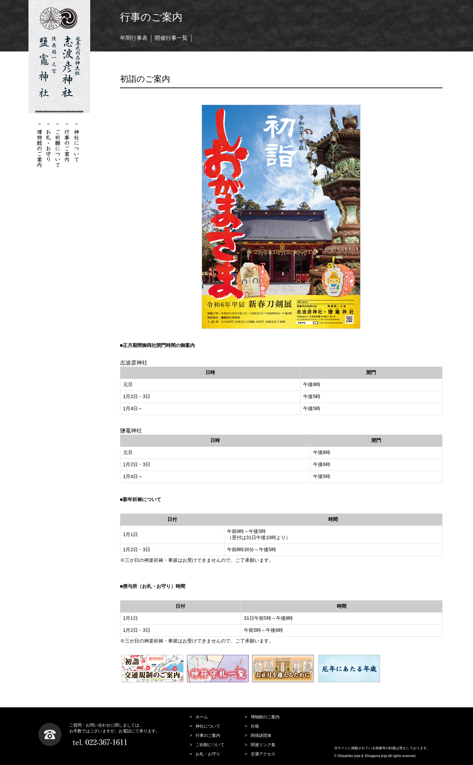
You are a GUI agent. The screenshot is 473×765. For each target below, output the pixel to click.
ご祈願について (210, 744)
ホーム (202, 717)
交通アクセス (263, 754)
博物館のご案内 (265, 717)
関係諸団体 (261, 735)
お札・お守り (208, 754)
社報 (255, 726)
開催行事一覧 (171, 38)
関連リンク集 (263, 744)
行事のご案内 (208, 735)
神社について (208, 726)
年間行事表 (133, 38)
